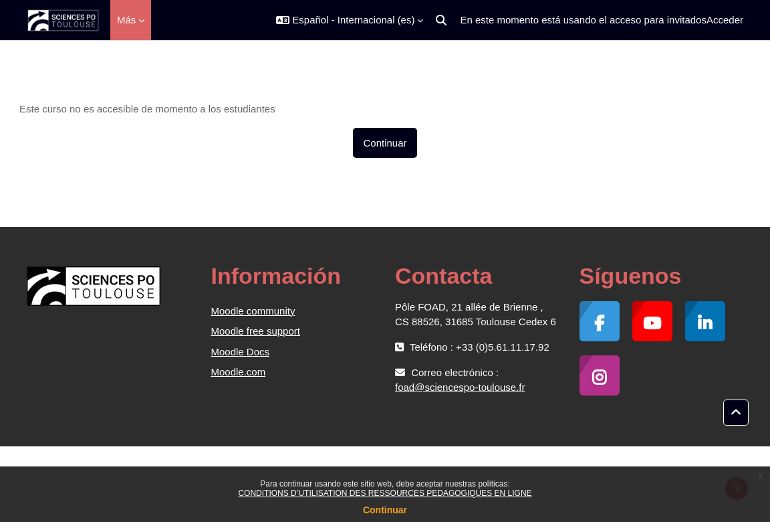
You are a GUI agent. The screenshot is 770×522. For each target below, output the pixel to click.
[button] (349, 20)
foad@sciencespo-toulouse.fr (460, 387)
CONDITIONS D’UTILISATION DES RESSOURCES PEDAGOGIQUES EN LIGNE (384, 493)
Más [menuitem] (126, 19)
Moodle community (253, 311)
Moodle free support (255, 331)
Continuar (385, 510)
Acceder (725, 19)
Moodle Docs (240, 351)
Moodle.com (238, 371)
